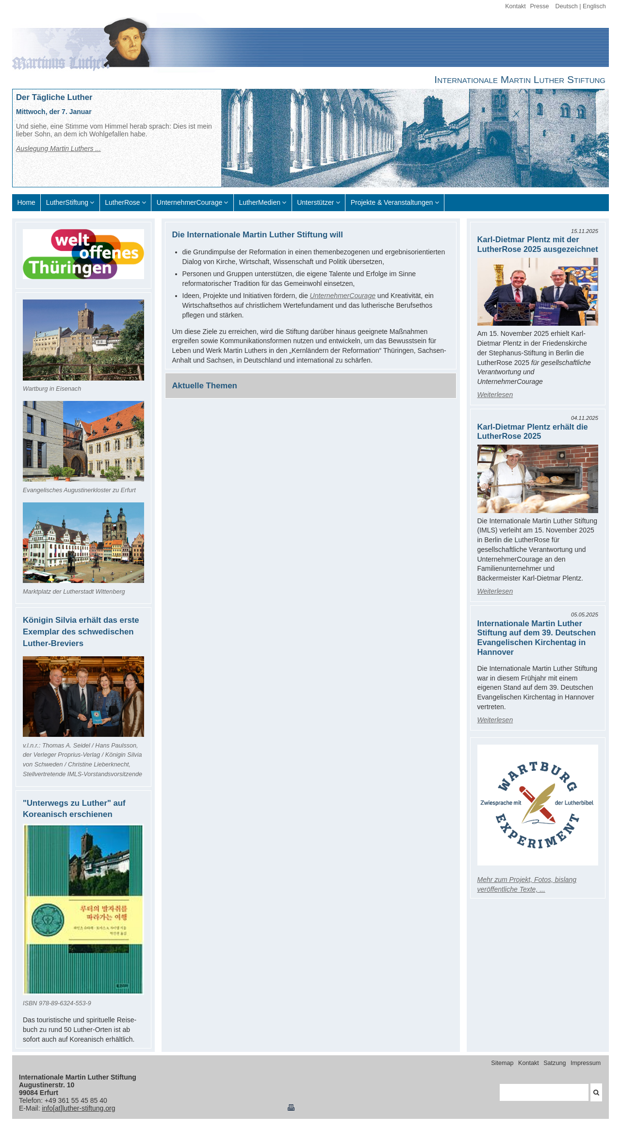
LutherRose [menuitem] (122, 202)
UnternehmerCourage (343, 295)
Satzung (554, 1063)
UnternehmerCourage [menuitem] (189, 202)
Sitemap (502, 1063)
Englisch (594, 6)
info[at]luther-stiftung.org (78, 1108)
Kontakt (515, 6)
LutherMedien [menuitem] (259, 202)
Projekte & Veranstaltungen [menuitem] (392, 202)
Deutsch (567, 6)
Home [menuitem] (26, 202)
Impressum (586, 1063)
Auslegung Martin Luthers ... (58, 148)
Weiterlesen (495, 395)
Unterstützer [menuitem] (315, 202)
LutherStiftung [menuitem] (67, 202)
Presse (539, 6)
